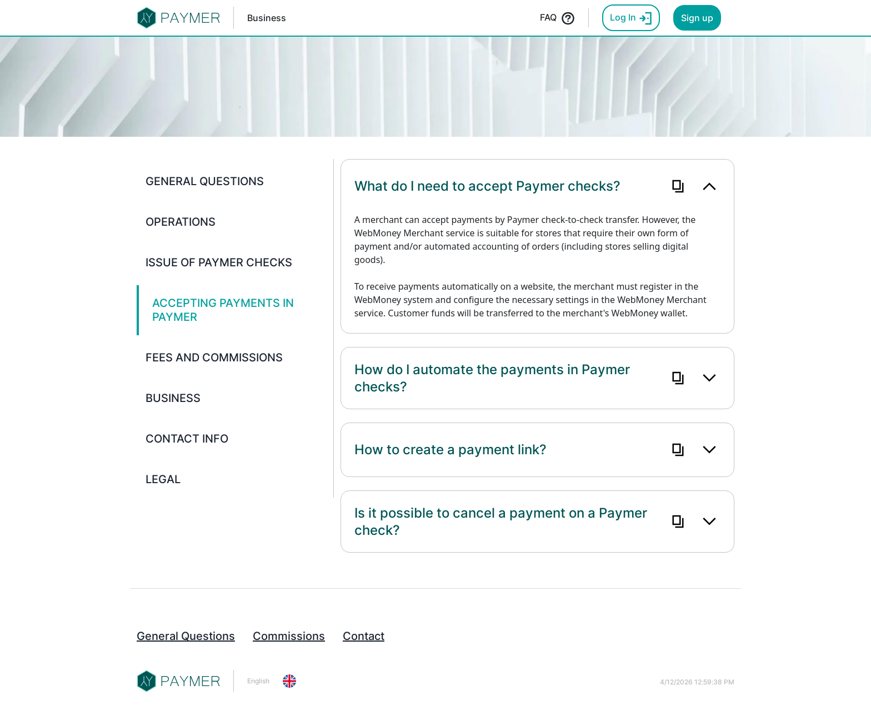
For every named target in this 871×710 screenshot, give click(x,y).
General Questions (186, 636)
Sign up (697, 17)
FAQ (557, 18)
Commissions (289, 636)
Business (266, 17)
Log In (631, 18)
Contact (363, 636)
